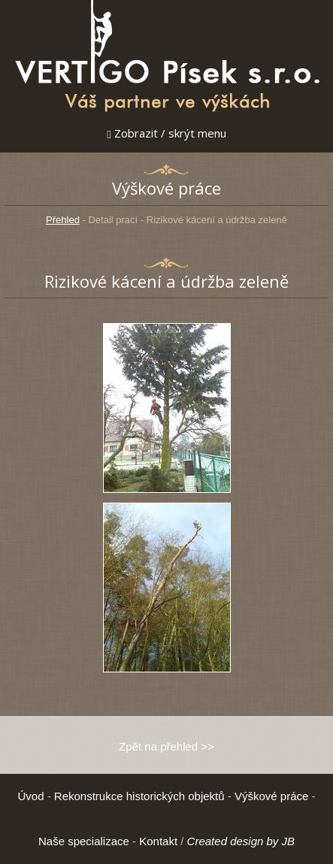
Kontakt (158, 841)
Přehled (63, 219)
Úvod (30, 796)
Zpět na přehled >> (166, 746)
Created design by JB (241, 841)
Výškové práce (271, 796)
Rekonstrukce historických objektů (139, 796)
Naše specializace (83, 841)
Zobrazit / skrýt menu (166, 132)
